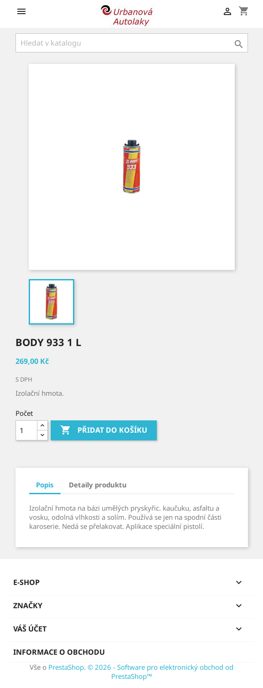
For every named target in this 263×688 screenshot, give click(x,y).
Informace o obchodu (59, 652)
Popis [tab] (45, 484)
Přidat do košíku (103, 430)
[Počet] (26, 430)
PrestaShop (66, 667)
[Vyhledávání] (131, 42)
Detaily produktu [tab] (98, 484)
